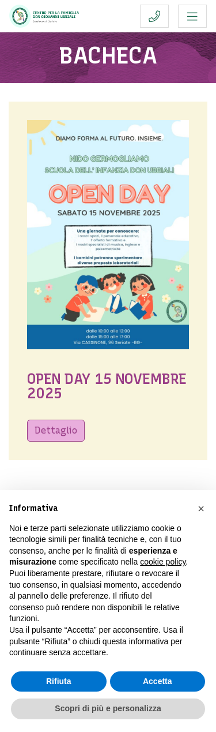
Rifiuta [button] (58, 681)
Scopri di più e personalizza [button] (108, 708)
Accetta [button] (157, 681)
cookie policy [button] (162, 561)
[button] (201, 508)
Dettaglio (56, 430)
